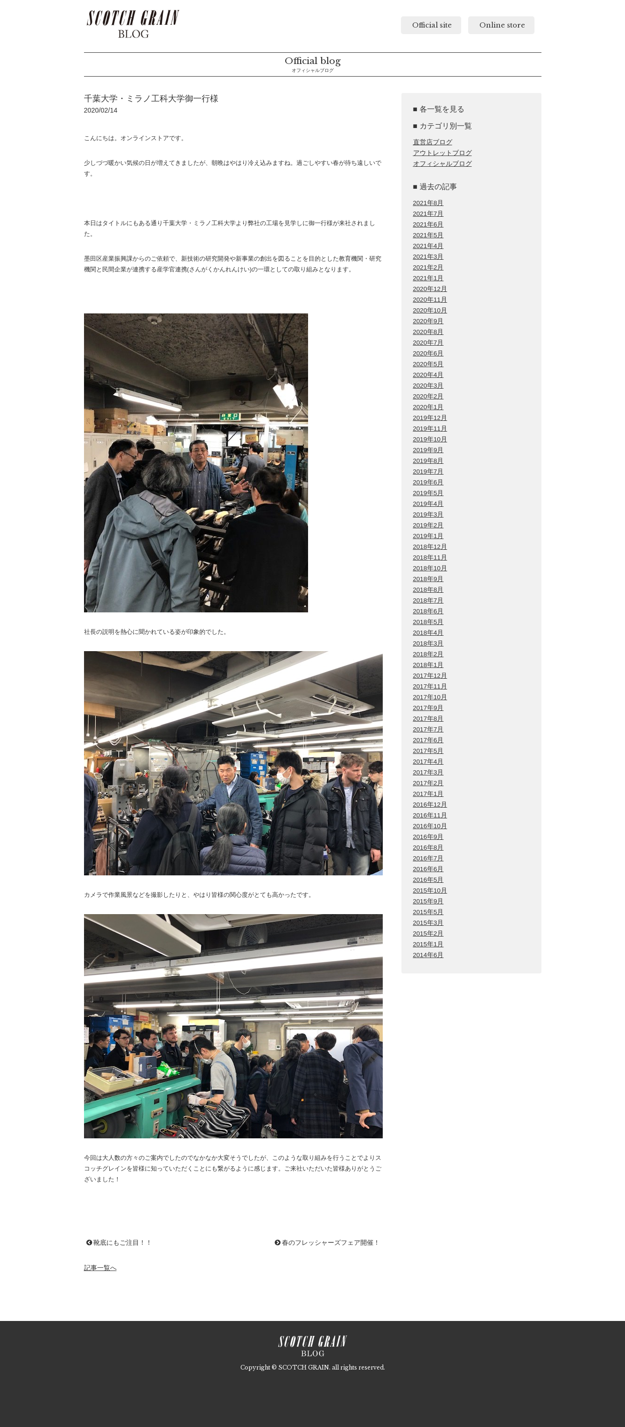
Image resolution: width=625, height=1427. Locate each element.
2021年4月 (428, 245)
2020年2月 (428, 396)
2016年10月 (430, 826)
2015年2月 (428, 933)
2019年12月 (430, 417)
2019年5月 (428, 493)
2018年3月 (428, 643)
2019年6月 (428, 482)
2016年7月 (428, 858)
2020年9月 (428, 321)
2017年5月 (428, 750)
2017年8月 (428, 718)
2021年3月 (428, 256)
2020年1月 (428, 407)
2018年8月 (428, 589)
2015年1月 (428, 944)
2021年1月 (428, 278)
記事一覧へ (100, 1267)
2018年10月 (430, 568)
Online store (501, 25)
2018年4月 (428, 632)
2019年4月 (428, 503)
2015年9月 (428, 901)
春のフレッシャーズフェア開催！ (327, 1242)
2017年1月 (428, 793)
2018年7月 (428, 600)
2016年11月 (430, 815)
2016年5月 (428, 879)
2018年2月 (428, 654)
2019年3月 (428, 514)
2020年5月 (428, 364)
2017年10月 (430, 697)
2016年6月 (428, 869)
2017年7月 (428, 729)
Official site (431, 25)
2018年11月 (430, 557)
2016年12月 (430, 804)
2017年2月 (428, 783)
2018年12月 (430, 546)
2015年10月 (430, 890)
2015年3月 (428, 922)
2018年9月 (428, 578)
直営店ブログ (432, 142)
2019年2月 (428, 525)
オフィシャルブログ (442, 163)
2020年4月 (428, 374)
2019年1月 (428, 536)
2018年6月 (428, 611)
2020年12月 (430, 288)
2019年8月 (428, 460)
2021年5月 (428, 235)
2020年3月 (428, 385)
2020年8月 (428, 331)
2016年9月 (428, 836)
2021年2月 (428, 267)
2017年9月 (428, 707)
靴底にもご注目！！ (119, 1242)
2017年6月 (428, 740)
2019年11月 (430, 428)
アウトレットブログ (442, 152)
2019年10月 (430, 439)
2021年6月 (428, 224)
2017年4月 (428, 761)
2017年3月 (428, 772)
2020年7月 (428, 342)
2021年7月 (428, 213)
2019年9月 (428, 450)
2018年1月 (428, 664)
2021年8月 (428, 202)
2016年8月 (428, 847)
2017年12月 (430, 675)
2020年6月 (428, 353)
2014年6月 (428, 954)
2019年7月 (428, 471)
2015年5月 (428, 912)
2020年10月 (430, 310)
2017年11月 (430, 686)
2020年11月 (430, 299)
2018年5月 (428, 621)
